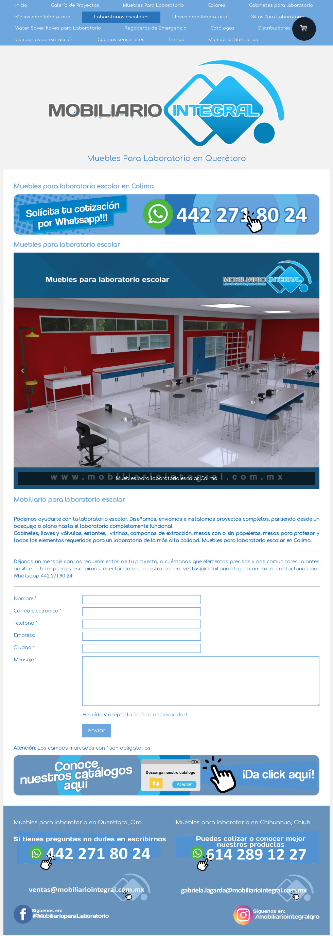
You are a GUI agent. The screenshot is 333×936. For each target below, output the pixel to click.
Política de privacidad (160, 714)
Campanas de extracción (44, 39)
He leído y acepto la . (135, 714)
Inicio (21, 5)
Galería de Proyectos (75, 5)
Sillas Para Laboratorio (277, 17)
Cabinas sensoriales (121, 39)
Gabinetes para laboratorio (281, 5)
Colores (216, 5)
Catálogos (222, 28)
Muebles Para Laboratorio (153, 5)
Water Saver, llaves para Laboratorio (58, 28)
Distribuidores (274, 28)
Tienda (176, 39)
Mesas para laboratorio (42, 17)
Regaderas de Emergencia (156, 28)
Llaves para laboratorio (199, 17)
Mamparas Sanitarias (233, 39)
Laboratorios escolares (121, 17)
